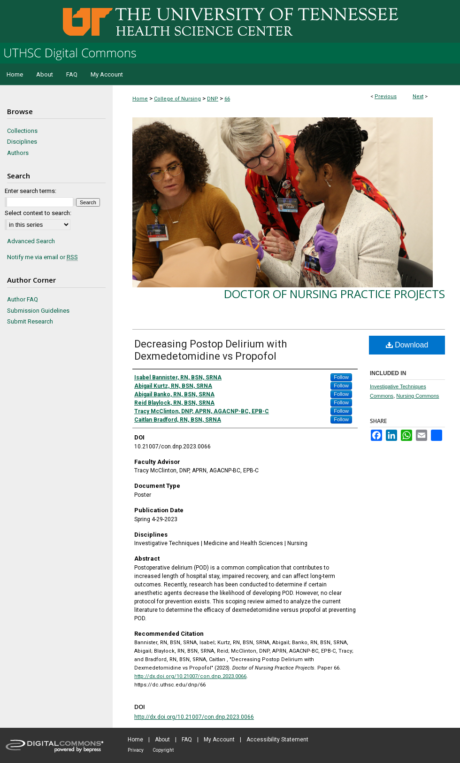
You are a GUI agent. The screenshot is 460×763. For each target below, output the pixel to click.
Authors (18, 152)
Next (418, 96)
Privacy (136, 750)
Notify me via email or (42, 257)
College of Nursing (177, 99)
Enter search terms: (30, 190)
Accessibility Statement (277, 739)
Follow (341, 377)
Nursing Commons (417, 396)
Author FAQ (22, 299)
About (162, 739)
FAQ (187, 739)
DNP (212, 99)
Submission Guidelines (38, 310)
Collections (22, 130)
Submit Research (30, 321)
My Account (219, 739)
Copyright (163, 750)
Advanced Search (31, 241)
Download (407, 345)
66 (227, 99)
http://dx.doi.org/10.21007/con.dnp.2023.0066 (190, 676)
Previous (386, 96)
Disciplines (22, 141)
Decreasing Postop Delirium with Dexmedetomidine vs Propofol (210, 350)
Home (140, 99)
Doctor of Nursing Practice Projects (334, 293)
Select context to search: (38, 212)
